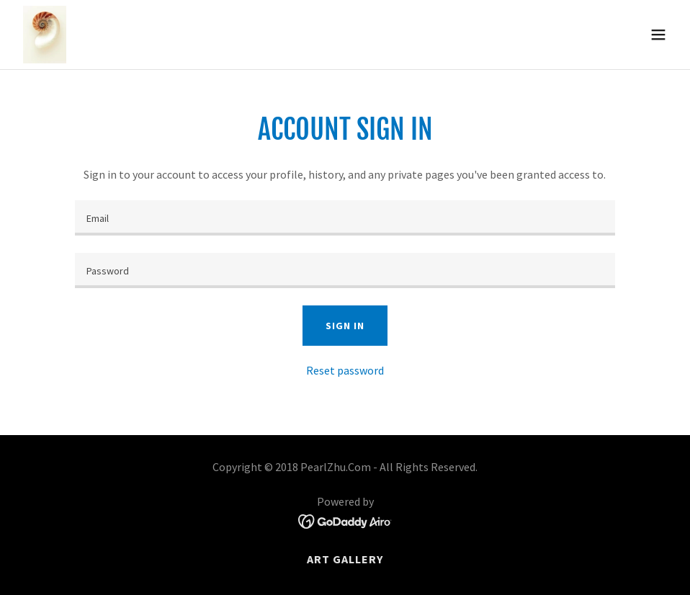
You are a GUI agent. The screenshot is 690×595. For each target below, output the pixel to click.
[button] (658, 34)
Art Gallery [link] (345, 559)
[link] (44, 34)
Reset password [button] (345, 370)
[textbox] (345, 218)
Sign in (345, 325)
